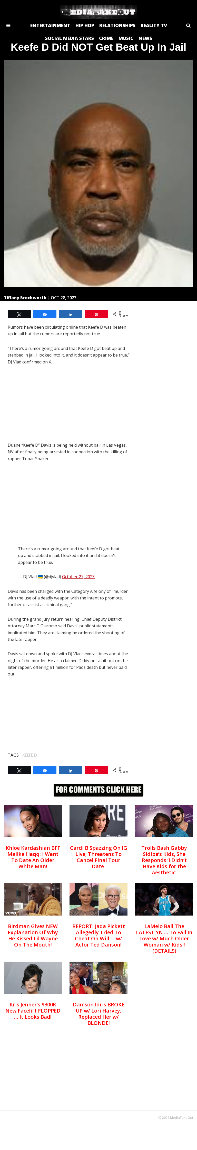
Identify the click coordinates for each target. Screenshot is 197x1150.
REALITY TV (154, 25)
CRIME (106, 38)
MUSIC (126, 38)
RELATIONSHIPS (117, 25)
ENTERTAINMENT (50, 25)
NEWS (145, 38)
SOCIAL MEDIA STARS (69, 38)
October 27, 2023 (78, 576)
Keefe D (29, 755)
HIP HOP (84, 25)
